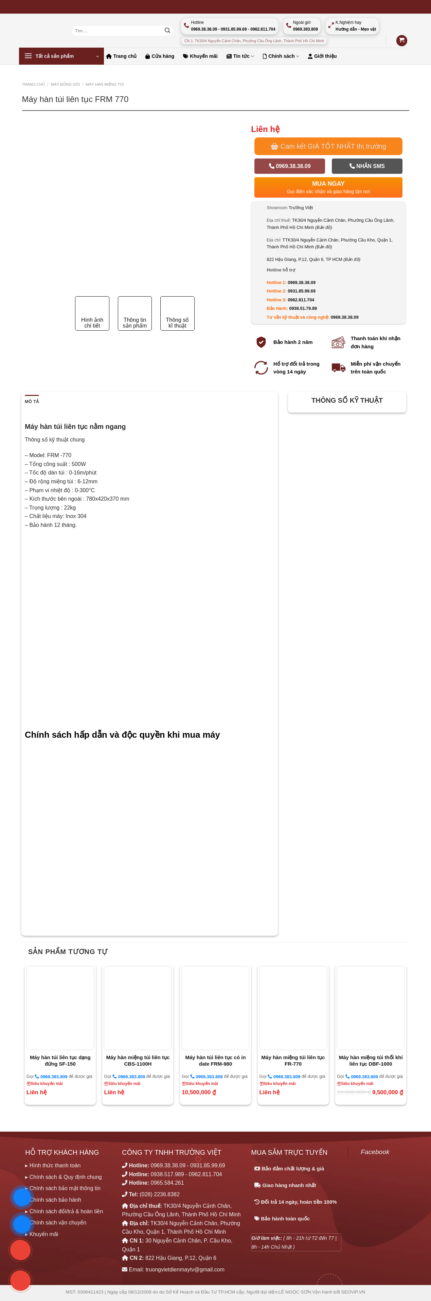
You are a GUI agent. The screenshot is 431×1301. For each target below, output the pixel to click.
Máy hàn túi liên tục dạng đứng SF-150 (60, 1060)
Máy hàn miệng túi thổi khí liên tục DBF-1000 (371, 1060)
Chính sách (281, 56)
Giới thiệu (322, 56)
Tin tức (240, 56)
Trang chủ (121, 56)
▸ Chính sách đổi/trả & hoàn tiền (64, 1211)
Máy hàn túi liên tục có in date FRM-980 (215, 1060)
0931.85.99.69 (302, 291)
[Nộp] (167, 30)
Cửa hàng (159, 56)
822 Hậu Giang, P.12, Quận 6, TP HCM (313, 259)
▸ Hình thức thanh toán (52, 1165)
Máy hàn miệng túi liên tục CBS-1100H (137, 1060)
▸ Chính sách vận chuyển (55, 1222)
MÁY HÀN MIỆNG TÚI (105, 84)
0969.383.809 (51, 1076)
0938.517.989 (167, 1174)
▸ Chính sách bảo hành (53, 1200)
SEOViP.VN (353, 1292)
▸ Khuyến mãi (41, 1234)
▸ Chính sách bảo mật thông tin (63, 1188)
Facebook (375, 1151)
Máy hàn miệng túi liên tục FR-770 (293, 1060)
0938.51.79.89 (303, 308)
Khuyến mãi (200, 56)
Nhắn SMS (367, 166)
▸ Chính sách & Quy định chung (63, 1177)
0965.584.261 (167, 1183)
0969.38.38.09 (290, 166)
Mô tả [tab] (32, 401)
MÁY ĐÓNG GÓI (65, 84)
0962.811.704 (301, 299)
